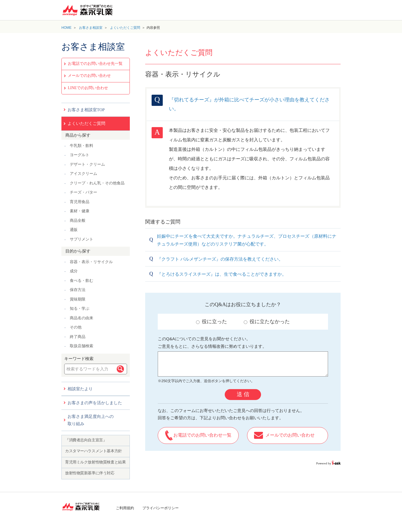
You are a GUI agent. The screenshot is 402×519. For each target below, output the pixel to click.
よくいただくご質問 (125, 28)
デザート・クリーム (87, 164)
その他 (76, 327)
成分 (74, 271)
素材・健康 (79, 211)
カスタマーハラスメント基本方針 (93, 451)
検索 (120, 369)
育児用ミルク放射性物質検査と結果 (95, 462)
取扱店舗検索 (81, 346)
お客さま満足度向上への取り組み (91, 420)
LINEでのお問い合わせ (88, 88)
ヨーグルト (79, 155)
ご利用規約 (125, 508)
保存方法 (77, 290)
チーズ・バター (83, 192)
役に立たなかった (267, 321)
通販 (74, 230)
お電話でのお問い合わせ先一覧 (95, 63)
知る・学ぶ (79, 308)
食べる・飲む (81, 280)
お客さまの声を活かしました (95, 403)
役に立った (211, 321)
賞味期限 (77, 299)
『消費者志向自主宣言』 (86, 440)
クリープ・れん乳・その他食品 (97, 183)
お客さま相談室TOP (86, 110)
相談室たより (80, 389)
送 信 (243, 394)
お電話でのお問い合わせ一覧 (202, 435)
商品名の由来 (81, 318)
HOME (66, 28)
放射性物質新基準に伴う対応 (89, 473)
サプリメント (81, 239)
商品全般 (77, 220)
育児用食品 (79, 202)
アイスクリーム (83, 174)
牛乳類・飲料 (81, 146)
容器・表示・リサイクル (91, 262)
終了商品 (77, 337)
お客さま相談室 (90, 28)
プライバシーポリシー (160, 508)
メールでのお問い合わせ (89, 75)
